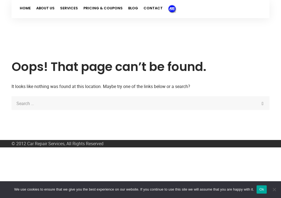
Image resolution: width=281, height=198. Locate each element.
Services (69, 8)
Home (25, 8)
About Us (45, 8)
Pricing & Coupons (103, 8)
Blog (133, 8)
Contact (153, 8)
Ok (261, 189)
